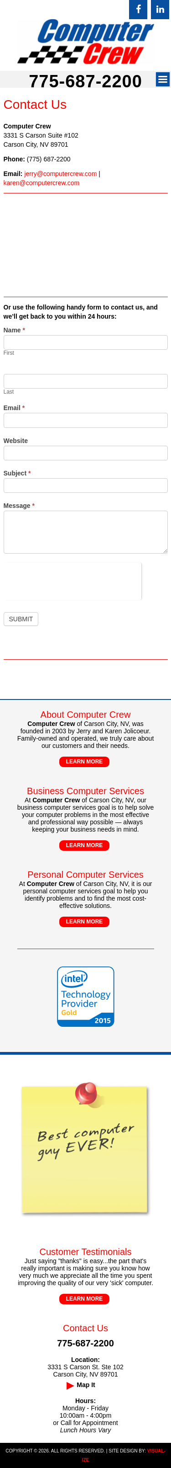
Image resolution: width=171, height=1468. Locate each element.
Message (19, 505)
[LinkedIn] (160, 9)
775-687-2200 (85, 81)
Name (14, 330)
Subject (17, 473)
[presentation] (72, 580)
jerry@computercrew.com (60, 173)
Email (14, 407)
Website (16, 440)
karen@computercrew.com (42, 183)
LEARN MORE (84, 761)
